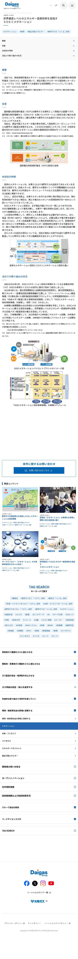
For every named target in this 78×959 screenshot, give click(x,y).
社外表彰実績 (8, 786)
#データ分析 (58, 614)
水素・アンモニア (9, 733)
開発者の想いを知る (11, 766)
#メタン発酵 (46, 620)
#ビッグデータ (38, 614)
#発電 (36, 630)
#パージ (55, 636)
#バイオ (36, 636)
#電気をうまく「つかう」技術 (33, 598)
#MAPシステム (31, 625)
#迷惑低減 (70, 620)
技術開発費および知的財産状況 (16, 795)
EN (51, 5)
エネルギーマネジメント (11, 748)
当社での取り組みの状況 (11, 55)
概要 (4, 40)
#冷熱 (6, 620)
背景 (4, 45)
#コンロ (19, 614)
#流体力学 (16, 620)
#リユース (27, 620)
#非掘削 (11, 630)
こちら (39, 330)
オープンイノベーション (13, 778)
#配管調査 (46, 630)
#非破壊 (59, 625)
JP (56, 5)
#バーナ (45, 636)
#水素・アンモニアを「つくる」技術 (57, 603)
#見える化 (9, 625)
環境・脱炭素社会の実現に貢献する (16, 718)
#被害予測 (69, 625)
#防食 (42, 625)
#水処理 (19, 625)
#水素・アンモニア (8, 525)
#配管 (55, 630)
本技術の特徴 (7, 50)
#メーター (59, 620)
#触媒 (56, 524)
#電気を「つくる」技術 (57, 598)
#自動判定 (8, 614)
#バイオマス (66, 630)
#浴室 (36, 620)
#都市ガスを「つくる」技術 (58, 31)
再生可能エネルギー (10, 755)
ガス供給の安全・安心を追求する (17, 687)
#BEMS (50, 625)
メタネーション (8, 726)
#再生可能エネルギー (35, 31)
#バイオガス (25, 636)
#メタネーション (10, 31)
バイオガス (6, 741)
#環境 (22, 31)
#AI (48, 614)
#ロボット (70, 614)
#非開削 (20, 630)
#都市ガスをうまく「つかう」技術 (18, 609)
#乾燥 (27, 614)
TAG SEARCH (8, 830)
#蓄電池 (15, 598)
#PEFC (28, 630)
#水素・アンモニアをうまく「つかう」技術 (23, 603)
